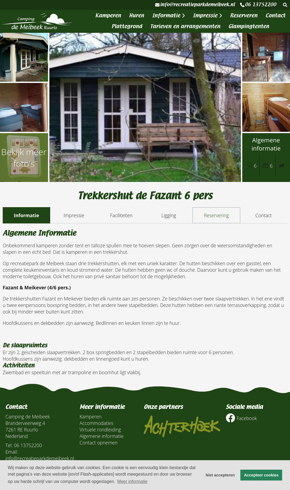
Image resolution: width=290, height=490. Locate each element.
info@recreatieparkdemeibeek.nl (195, 4)
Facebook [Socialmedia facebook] (241, 418)
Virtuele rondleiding (100, 429)
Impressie (207, 15)
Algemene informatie (101, 436)
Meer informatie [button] (132, 481)
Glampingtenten (248, 26)
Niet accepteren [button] (220, 475)
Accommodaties (96, 423)
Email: (11, 452)
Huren (136, 15)
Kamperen (108, 15)
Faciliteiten (121, 215)
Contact (275, 15)
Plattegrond (126, 26)
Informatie (168, 15)
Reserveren (243, 15)
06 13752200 (258, 4)
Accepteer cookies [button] (261, 475)
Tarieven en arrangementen (185, 26)
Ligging (168, 215)
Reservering (216, 215)
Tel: (9, 445)
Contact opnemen (98, 442)
